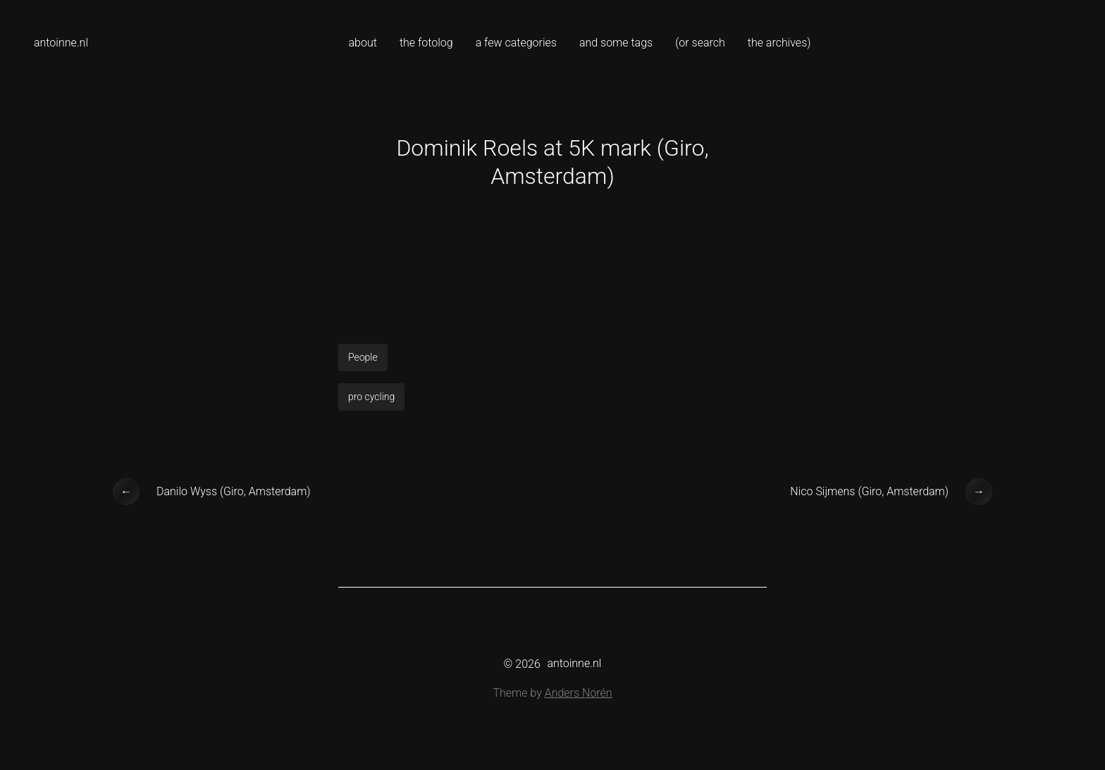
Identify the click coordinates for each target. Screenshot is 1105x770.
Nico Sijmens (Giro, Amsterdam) (869, 491)
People (363, 357)
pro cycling (371, 396)
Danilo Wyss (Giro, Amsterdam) (233, 491)
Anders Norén (578, 693)
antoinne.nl (61, 42)
